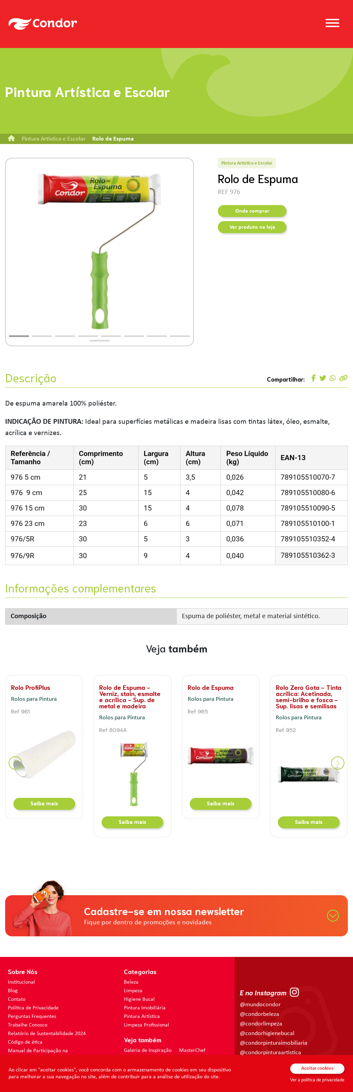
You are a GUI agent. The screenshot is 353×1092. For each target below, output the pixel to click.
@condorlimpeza (261, 1024)
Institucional (21, 982)
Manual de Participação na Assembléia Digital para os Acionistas (49, 1054)
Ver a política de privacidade (317, 1080)
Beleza (131, 982)
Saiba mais (44, 804)
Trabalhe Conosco (27, 1025)
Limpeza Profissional (146, 1025)
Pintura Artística (142, 1016)
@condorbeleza (259, 1014)
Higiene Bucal (139, 999)
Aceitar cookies (317, 1068)
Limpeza (133, 991)
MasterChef (192, 1050)
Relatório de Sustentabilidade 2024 (47, 1033)
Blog (13, 991)
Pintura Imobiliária (145, 1008)
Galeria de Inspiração (148, 1050)
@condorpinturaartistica (270, 1052)
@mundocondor (260, 1004)
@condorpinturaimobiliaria (273, 1043)
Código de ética (25, 1042)
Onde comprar (252, 211)
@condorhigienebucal (267, 1033)
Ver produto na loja (252, 227)
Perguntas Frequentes (32, 1016)
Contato (16, 999)
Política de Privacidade (33, 1008)
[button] (19, 336)
